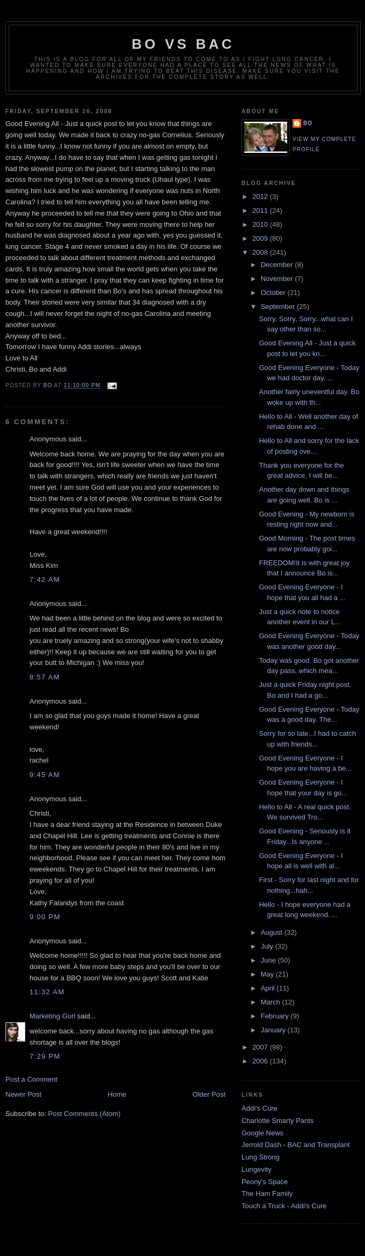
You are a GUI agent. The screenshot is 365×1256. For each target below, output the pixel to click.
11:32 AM (47, 992)
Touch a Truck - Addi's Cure (284, 1206)
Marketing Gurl (52, 1016)
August (272, 932)
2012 (261, 197)
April (269, 988)
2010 (261, 224)
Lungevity (257, 1169)
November (278, 279)
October (274, 293)
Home (117, 1094)
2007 (261, 1047)
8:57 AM (45, 677)
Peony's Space (265, 1182)
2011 (261, 210)
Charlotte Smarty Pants (277, 1121)
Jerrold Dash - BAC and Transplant (296, 1145)
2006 (261, 1061)
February (276, 1016)
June (269, 960)
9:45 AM (45, 775)
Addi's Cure (260, 1108)
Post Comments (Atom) (84, 1114)
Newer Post (23, 1094)
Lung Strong (261, 1157)
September (279, 306)
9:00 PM (45, 917)
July (268, 946)
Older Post (209, 1094)
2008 (261, 252)
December (278, 265)
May (268, 974)
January (274, 1030)
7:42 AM (45, 579)
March (271, 1002)
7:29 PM (45, 1056)
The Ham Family (267, 1193)
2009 (261, 238)
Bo (307, 123)
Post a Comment (31, 1079)
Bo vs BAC (183, 44)
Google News (262, 1133)
